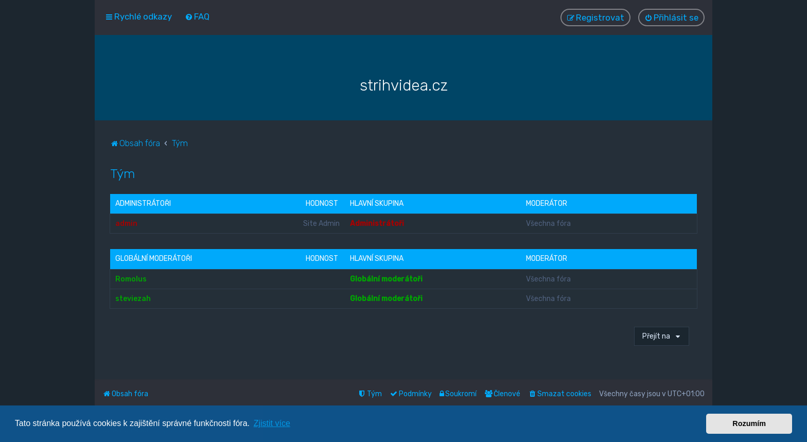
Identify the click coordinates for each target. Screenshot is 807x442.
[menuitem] (197, 16)
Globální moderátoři (153, 258)
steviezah (133, 298)
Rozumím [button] (749, 423)
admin (126, 223)
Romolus (131, 278)
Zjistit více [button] (272, 423)
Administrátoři (143, 203)
